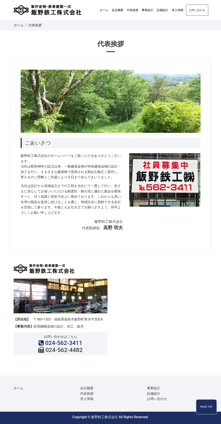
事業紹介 (147, 10)
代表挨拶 (132, 10)
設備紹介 (162, 10)
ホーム (104, 10)
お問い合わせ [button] (197, 10)
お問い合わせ (157, 399)
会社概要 (117, 10)
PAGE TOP (206, 406)
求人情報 (177, 10)
